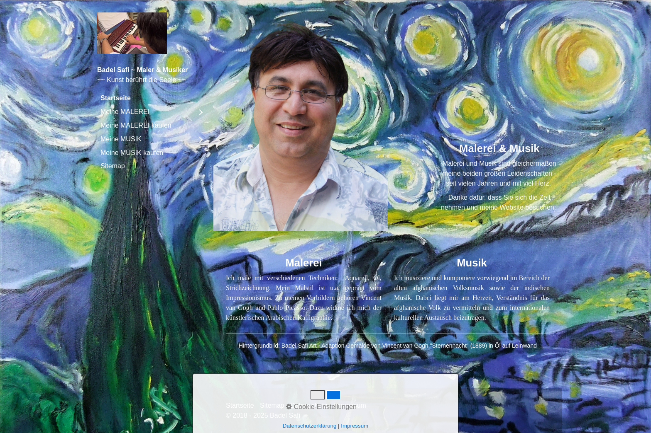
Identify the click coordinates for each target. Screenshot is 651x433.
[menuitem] (151, 98)
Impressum (349, 405)
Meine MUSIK (121, 139)
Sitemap (112, 165)
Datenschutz (308, 405)
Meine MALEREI (124, 111)
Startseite (115, 98)
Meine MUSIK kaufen (131, 152)
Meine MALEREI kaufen (135, 125)
